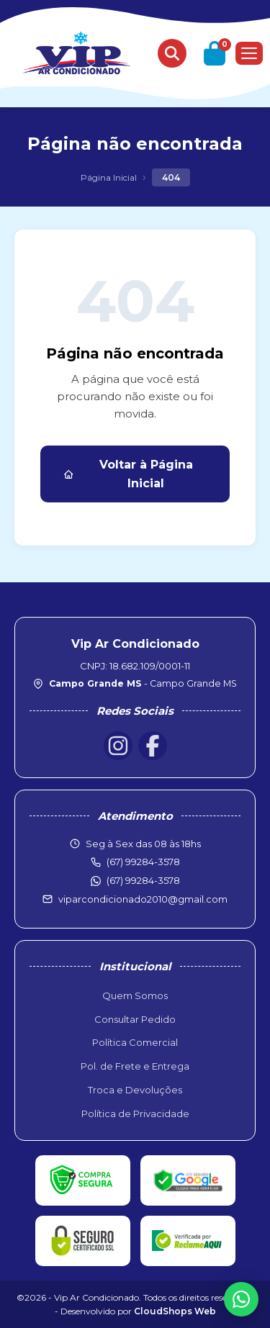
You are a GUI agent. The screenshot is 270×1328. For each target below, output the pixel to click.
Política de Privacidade (135, 1113)
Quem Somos (135, 995)
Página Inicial (109, 177)
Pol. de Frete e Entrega (135, 1066)
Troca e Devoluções (135, 1090)
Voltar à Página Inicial (128, 474)
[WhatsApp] (241, 1299)
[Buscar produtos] (172, 53)
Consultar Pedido (135, 1019)
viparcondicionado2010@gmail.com (143, 899)
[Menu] (249, 53)
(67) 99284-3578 (143, 880)
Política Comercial (135, 1042)
